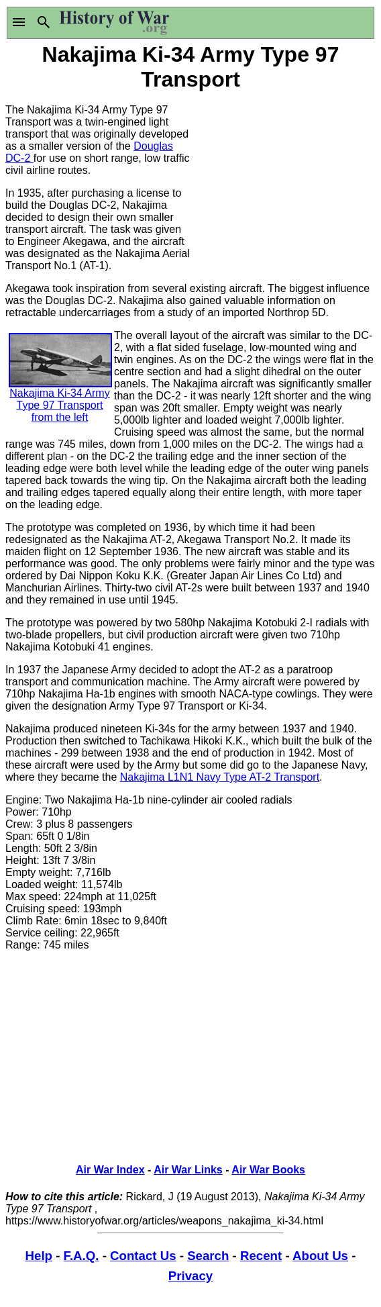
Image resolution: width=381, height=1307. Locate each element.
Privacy (190, 1276)
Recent (261, 1256)
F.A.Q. (81, 1256)
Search (208, 1256)
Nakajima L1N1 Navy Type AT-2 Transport (219, 777)
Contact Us (143, 1256)
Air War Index (110, 1169)
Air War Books (268, 1169)
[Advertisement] (283, 178)
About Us (320, 1256)
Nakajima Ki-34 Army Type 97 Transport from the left (60, 388)
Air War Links (188, 1169)
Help (38, 1256)
